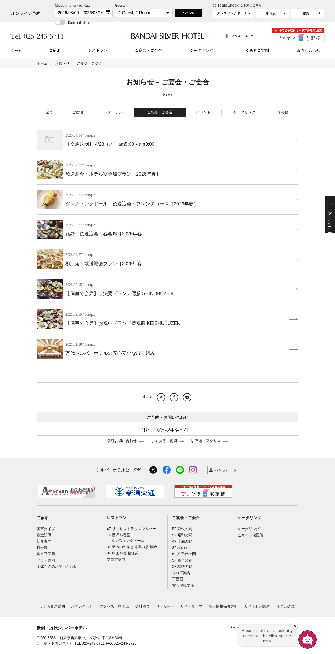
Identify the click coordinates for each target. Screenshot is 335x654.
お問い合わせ (82, 606)
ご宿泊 (77, 112)
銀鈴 (306, 13)
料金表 (42, 548)
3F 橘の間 (180, 548)
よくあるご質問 (164, 441)
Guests (120, 5)
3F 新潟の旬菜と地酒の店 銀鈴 (132, 547)
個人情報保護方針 (223, 606)
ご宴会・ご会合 (159, 112)
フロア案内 (46, 560)
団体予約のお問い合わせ (57, 566)
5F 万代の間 (182, 529)
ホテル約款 (286, 606)
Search (188, 13)
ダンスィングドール (232, 13)
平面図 (177, 579)
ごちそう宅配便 (250, 535)
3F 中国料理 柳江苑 (123, 553)
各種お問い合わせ (122, 441)
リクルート (165, 606)
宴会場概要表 (183, 585)
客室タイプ (46, 529)
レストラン (113, 112)
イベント (203, 112)
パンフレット (226, 470)
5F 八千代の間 (184, 554)
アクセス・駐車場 (114, 606)
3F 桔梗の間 (182, 566)
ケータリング (244, 112)
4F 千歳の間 (182, 541)
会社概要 (142, 606)
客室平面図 (46, 554)
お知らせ (62, 63)
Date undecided (72, 23)
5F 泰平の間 (182, 560)
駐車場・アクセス (206, 441)
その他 (282, 112)
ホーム (42, 63)
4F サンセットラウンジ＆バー (131, 529)
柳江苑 (271, 13)
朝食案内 (44, 541)
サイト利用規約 (257, 606)
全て (49, 112)
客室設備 (44, 535)
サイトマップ (191, 606)
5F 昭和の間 (182, 535)
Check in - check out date (72, 5)
